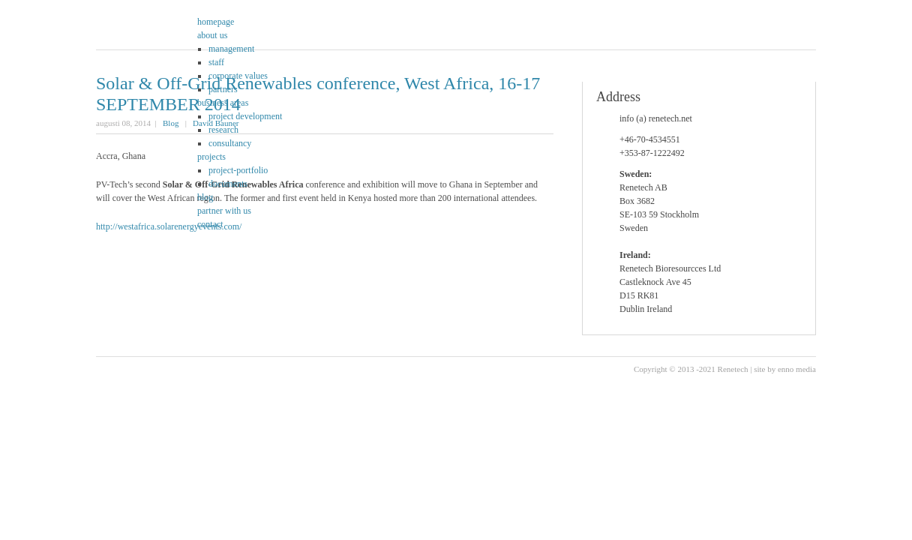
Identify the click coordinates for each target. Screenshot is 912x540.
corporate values (238, 75)
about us (212, 35)
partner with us (224, 211)
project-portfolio (238, 170)
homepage (215, 21)
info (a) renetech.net (656, 118)
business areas (222, 103)
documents (228, 183)
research (223, 129)
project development (245, 116)
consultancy (229, 143)
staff (216, 62)
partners (223, 89)
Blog (170, 123)
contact (210, 224)
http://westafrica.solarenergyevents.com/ (169, 226)
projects (211, 157)
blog (205, 197)
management (231, 49)
